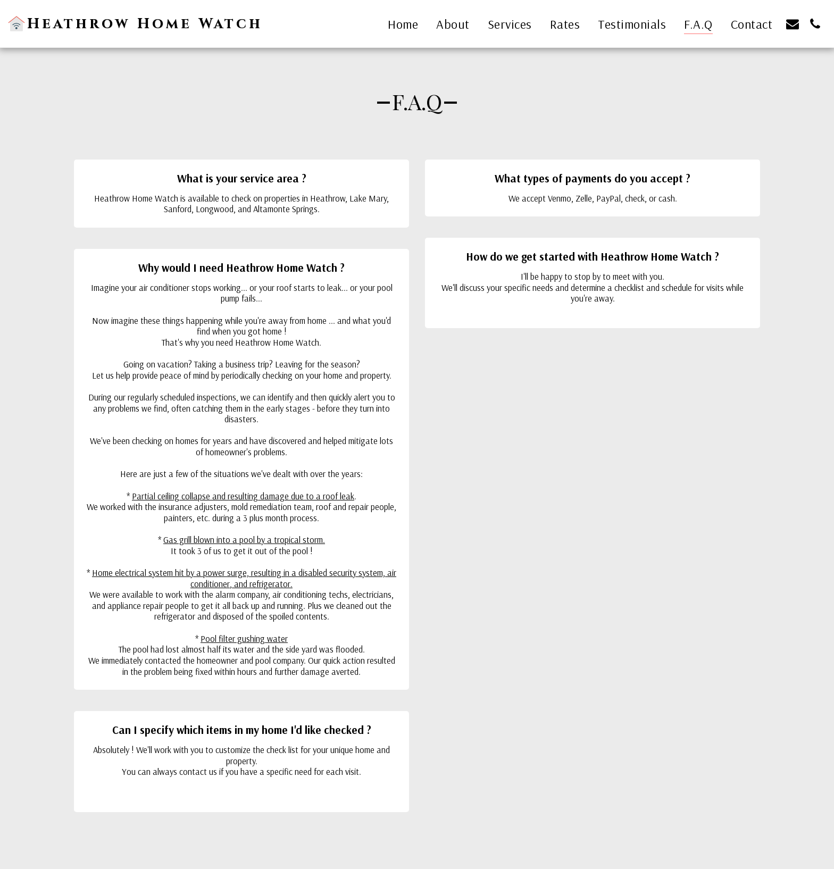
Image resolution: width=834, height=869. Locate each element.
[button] (792, 23)
